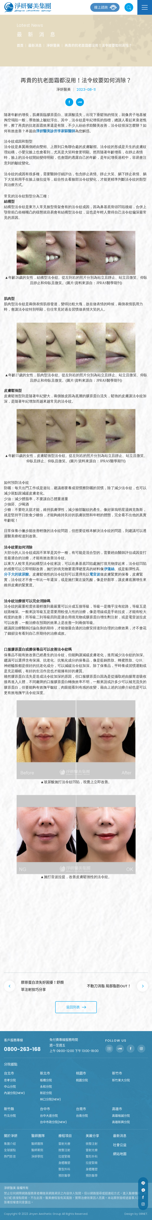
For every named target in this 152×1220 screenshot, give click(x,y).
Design (129, 1214)
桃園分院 (82, 1080)
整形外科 (92, 1156)
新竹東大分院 (121, 1080)
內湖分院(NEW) (14, 1093)
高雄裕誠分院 (121, 1116)
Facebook (69, 102)
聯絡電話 (109, 1049)
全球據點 (10, 1150)
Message (143, 1190)
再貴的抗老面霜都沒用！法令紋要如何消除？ (98, 45)
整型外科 (64, 1169)
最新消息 (35, 45)
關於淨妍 (10, 1135)
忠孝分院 (10, 1080)
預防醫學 (64, 1175)
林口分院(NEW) (50, 1099)
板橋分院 (46, 1080)
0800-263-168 (22, 1049)
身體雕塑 (64, 1163)
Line (80, 102)
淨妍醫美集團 (27, 7)
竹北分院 (10, 1116)
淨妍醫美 (53, 45)
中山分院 (10, 1086)
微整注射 (64, 1150)
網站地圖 (119, 1154)
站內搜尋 (128, 7)
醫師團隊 (38, 1135)
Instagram (143, 1204)
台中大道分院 (49, 1116)
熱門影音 (10, 1156)
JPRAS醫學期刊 (108, 283)
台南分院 (82, 1116)
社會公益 (119, 1145)
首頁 (20, 45)
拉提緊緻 (64, 1156)
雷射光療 (64, 1144)
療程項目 (65, 1135)
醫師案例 (37, 1150)
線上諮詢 (101, 7)
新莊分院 (46, 1093)
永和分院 (46, 1086)
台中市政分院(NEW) (53, 1122)
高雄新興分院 (121, 1122)
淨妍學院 (37, 1156)
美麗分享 (92, 1135)
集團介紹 (10, 1144)
